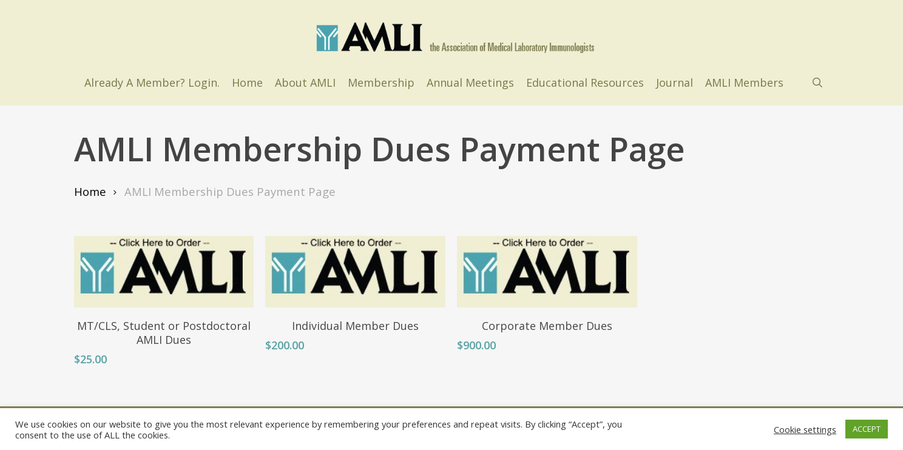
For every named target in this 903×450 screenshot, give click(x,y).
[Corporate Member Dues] (547, 271)
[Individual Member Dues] (355, 271)
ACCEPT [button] (867, 428)
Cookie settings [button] (805, 429)
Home (90, 191)
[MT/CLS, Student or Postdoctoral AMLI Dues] (164, 271)
